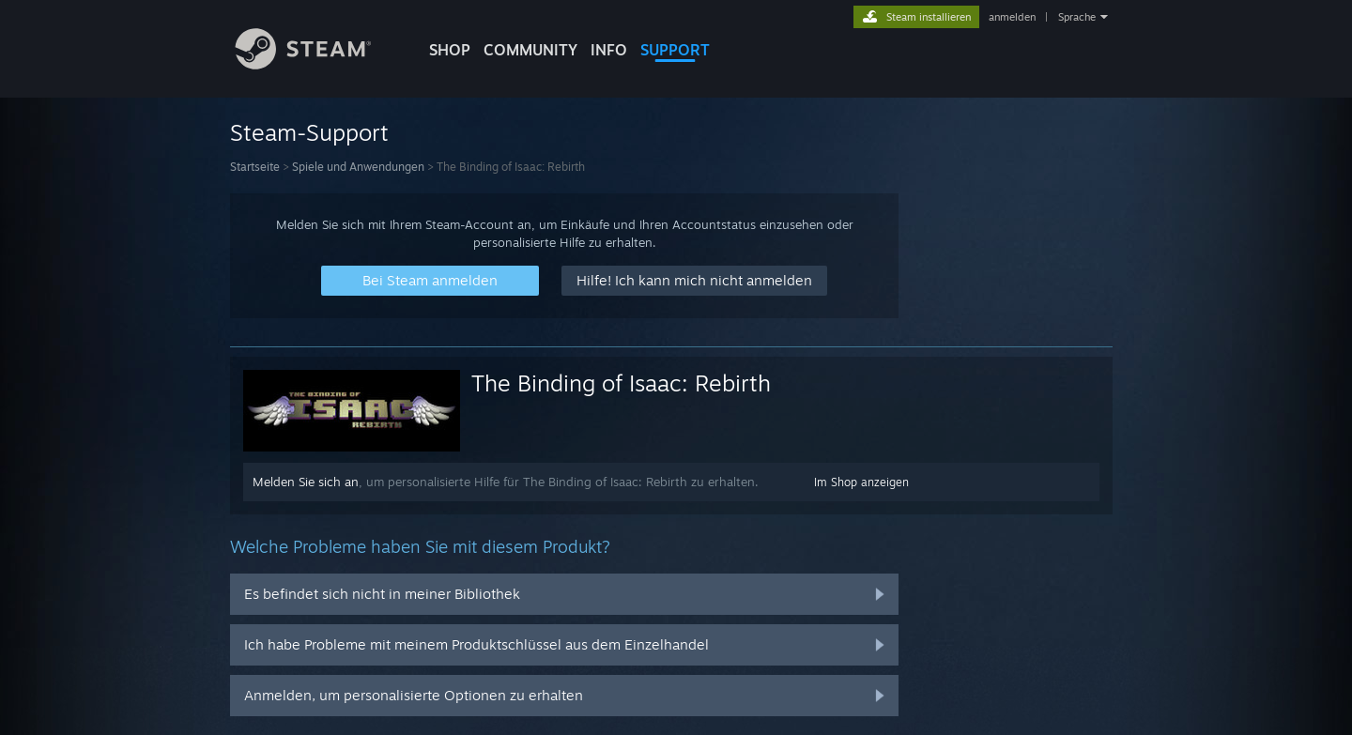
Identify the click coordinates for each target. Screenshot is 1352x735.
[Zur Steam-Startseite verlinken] (317, 64)
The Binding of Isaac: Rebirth (621, 383)
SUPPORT (675, 49)
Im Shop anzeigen (861, 482)
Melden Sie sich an (306, 481)
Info (609, 49)
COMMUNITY (530, 49)
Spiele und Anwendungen (358, 167)
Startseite (255, 167)
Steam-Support (309, 132)
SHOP (449, 49)
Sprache (1077, 16)
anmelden (1012, 16)
